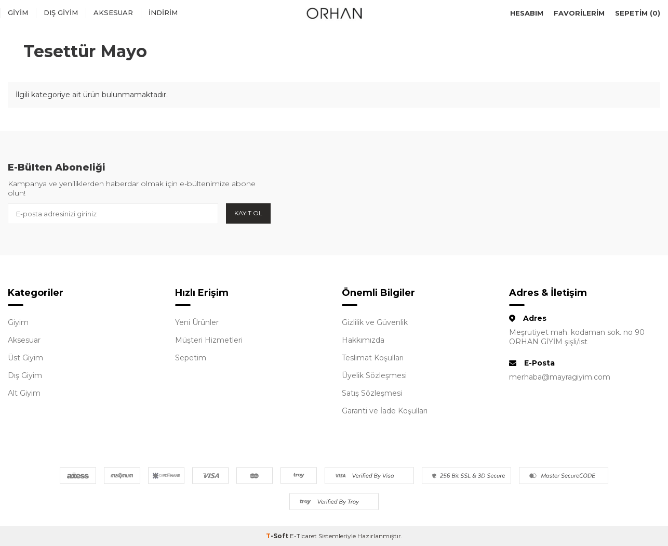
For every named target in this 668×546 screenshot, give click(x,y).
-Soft (278, 536)
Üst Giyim (25, 357)
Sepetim (190, 357)
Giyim (18, 12)
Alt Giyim (24, 393)
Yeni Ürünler (197, 322)
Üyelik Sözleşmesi (374, 375)
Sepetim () (637, 13)
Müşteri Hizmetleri (209, 340)
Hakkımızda (363, 340)
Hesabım (526, 13)
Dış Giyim (61, 12)
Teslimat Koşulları (373, 357)
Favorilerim (579, 13)
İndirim (163, 12)
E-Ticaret (303, 536)
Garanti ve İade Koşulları (384, 410)
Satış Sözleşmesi (372, 393)
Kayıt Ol (248, 213)
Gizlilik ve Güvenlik (375, 322)
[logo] (334, 13)
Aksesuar (113, 12)
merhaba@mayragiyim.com (559, 377)
